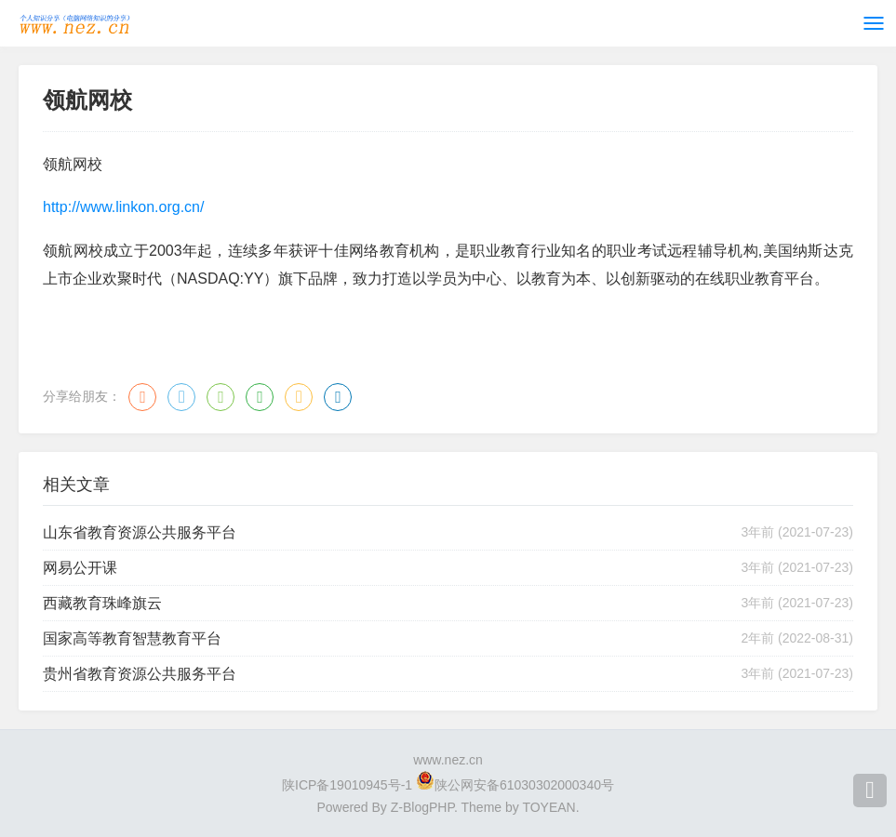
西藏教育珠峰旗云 (102, 603)
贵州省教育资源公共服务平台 (139, 674)
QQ (181, 397)
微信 (220, 397)
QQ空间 (299, 397)
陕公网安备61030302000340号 (524, 784)
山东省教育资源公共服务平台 (139, 532)
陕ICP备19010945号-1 (347, 784)
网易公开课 (80, 568)
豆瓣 (260, 397)
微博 (142, 397)
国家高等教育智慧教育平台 (132, 638)
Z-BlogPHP (422, 807)
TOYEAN (548, 807)
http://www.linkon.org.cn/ (123, 207)
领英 (338, 397)
